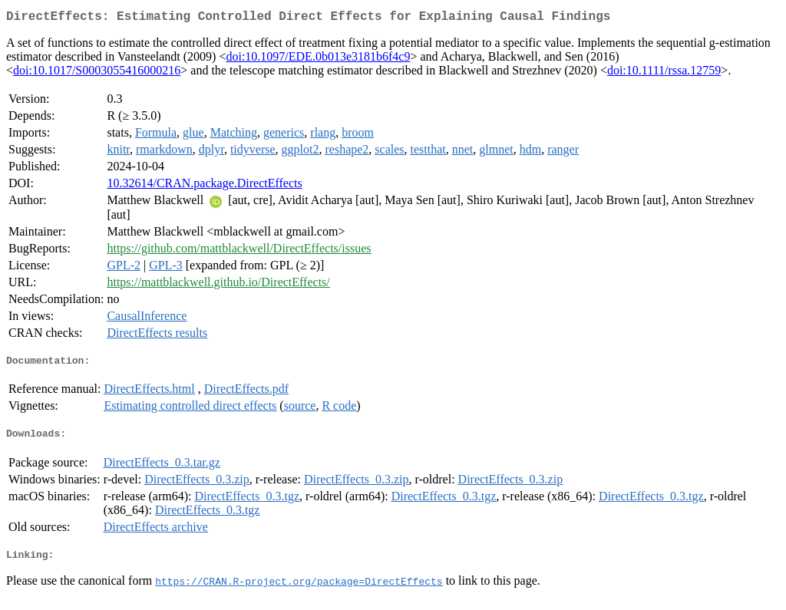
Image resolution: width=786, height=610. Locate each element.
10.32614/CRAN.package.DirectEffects (204, 186)
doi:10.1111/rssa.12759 (664, 73)
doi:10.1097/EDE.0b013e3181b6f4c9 (318, 59)
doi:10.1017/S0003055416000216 (96, 73)
